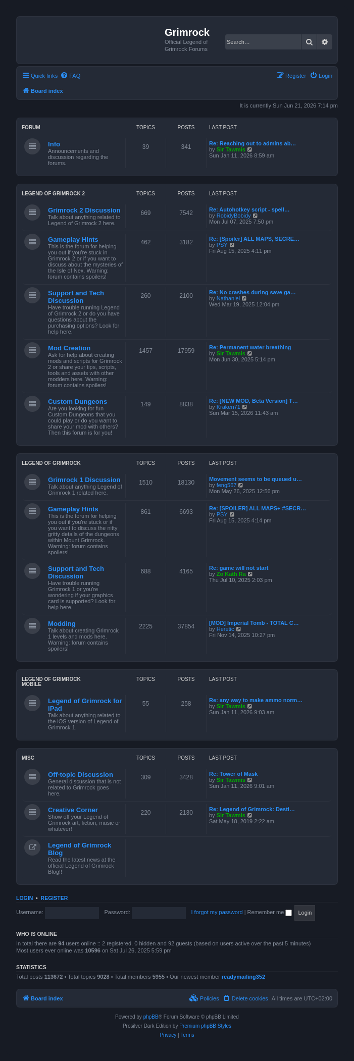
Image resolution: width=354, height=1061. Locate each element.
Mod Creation (69, 348)
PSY (222, 245)
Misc (28, 758)
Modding (62, 623)
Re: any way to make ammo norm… (255, 700)
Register (54, 898)
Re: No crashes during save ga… (252, 292)
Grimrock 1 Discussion (84, 480)
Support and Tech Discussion (76, 296)
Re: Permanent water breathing (250, 347)
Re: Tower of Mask (233, 774)
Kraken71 (228, 407)
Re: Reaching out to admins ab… (252, 143)
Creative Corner (73, 810)
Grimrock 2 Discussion (84, 210)
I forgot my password (217, 912)
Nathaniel (228, 298)
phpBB (151, 1017)
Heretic (225, 629)
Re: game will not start (238, 568)
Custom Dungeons (77, 401)
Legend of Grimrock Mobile (51, 681)
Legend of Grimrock (51, 463)
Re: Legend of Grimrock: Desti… (252, 809)
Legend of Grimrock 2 (53, 193)
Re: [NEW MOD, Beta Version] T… (253, 401)
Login (24, 898)
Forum (31, 127)
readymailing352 (243, 977)
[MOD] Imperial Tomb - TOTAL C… (254, 623)
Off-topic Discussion (80, 774)
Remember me (269, 912)
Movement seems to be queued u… (255, 479)
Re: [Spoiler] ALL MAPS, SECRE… (254, 239)
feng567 (227, 485)
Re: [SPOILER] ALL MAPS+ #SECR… (257, 508)
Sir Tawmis (231, 149)
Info (54, 144)
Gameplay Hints (73, 239)
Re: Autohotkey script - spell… (249, 209)
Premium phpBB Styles (205, 1026)
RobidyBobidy (234, 216)
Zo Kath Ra (231, 574)
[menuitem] (70, 76)
